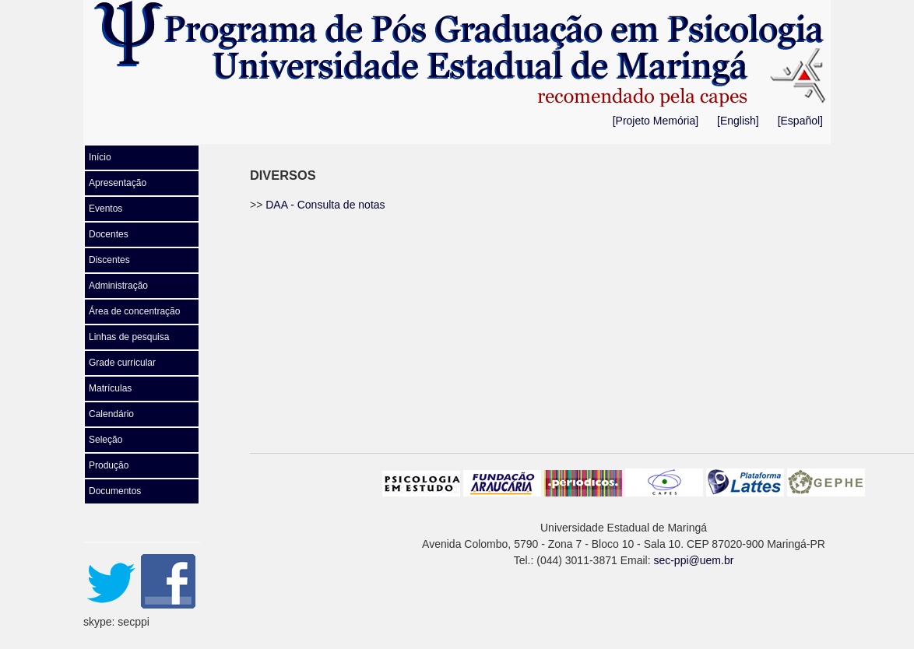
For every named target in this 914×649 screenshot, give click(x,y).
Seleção (105, 439)
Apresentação (117, 182)
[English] (738, 120)
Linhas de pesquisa (129, 337)
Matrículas (110, 388)
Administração (118, 285)
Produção (108, 465)
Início (100, 157)
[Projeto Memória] (655, 120)
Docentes (108, 234)
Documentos (115, 491)
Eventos (105, 208)
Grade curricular (122, 362)
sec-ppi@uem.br (693, 560)
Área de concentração (134, 311)
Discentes (109, 259)
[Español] (800, 120)
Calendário (111, 414)
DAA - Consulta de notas (325, 204)
